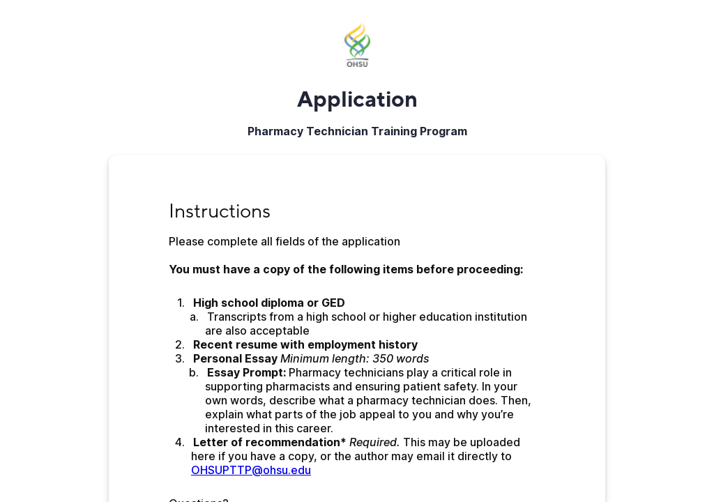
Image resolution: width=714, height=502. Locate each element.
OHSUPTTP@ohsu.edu (251, 470)
